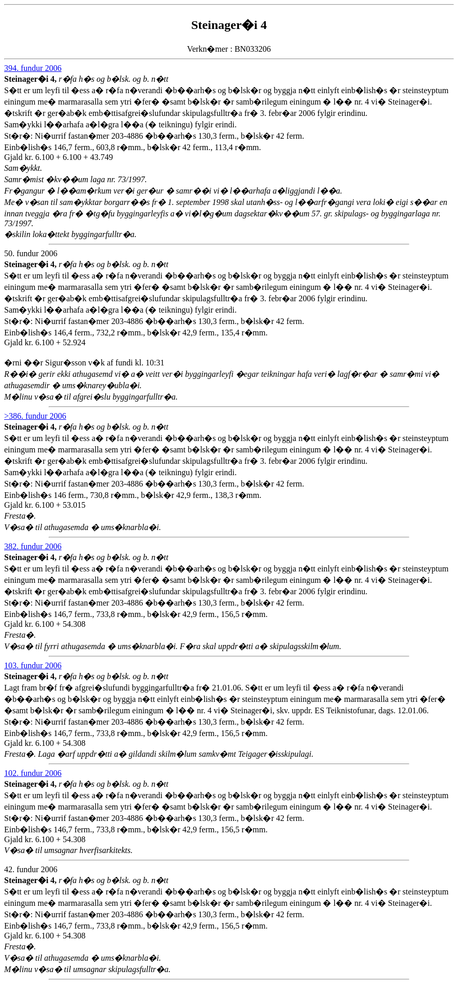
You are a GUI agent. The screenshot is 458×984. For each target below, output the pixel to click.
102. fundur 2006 (33, 773)
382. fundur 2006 (33, 546)
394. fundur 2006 (33, 68)
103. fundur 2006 (33, 665)
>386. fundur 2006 (35, 416)
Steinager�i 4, (31, 79)
